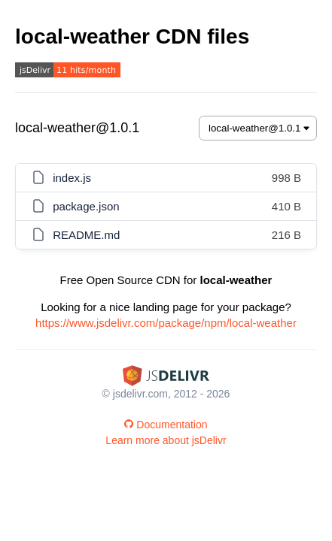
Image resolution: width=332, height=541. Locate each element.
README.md (86, 234)
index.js (72, 177)
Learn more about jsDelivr (165, 440)
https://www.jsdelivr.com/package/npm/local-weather (166, 322)
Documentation (165, 425)
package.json (86, 206)
